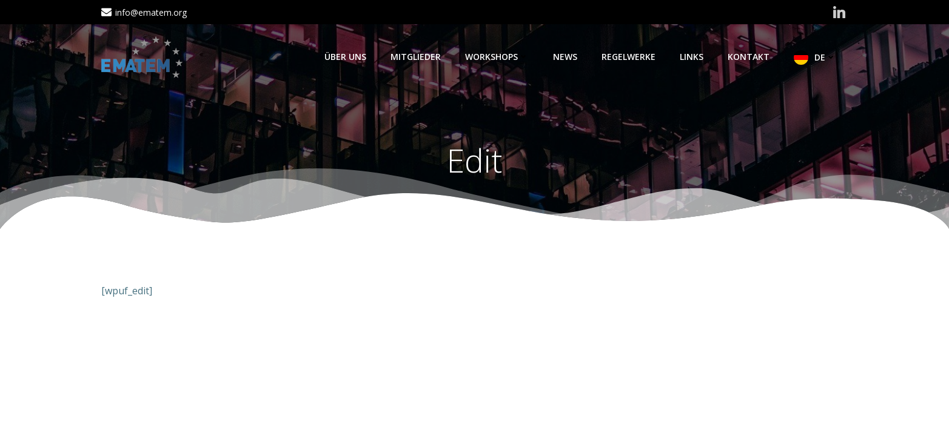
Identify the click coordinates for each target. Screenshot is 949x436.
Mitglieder (416, 56)
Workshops (497, 56)
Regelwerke (629, 56)
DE (825, 57)
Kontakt (749, 56)
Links (691, 56)
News (565, 56)
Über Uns (345, 56)
